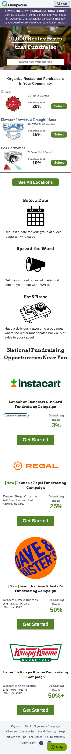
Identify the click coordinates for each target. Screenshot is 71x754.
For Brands (35, 736)
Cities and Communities (20, 731)
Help (62, 731)
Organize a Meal (21, 726)
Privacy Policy (27, 742)
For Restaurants (55, 736)
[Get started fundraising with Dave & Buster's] (35, 624)
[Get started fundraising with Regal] (35, 520)
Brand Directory (47, 731)
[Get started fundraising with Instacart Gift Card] (35, 439)
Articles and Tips (16, 736)
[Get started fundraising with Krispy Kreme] (35, 709)
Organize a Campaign (47, 726)
